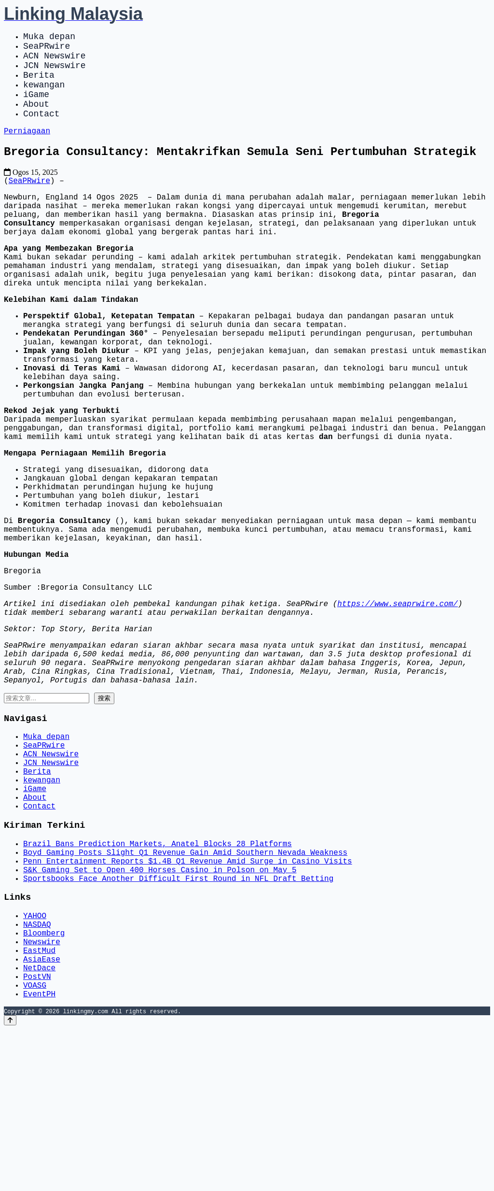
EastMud (39, 1102)
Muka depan (49, 37)
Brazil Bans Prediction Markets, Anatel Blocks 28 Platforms (157, 976)
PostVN (37, 1134)
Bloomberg (44, 1081)
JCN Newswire (54, 72)
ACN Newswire (54, 61)
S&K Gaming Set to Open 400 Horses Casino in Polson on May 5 (159, 1008)
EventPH (39, 1155)
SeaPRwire (46, 49)
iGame (36, 107)
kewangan (44, 95)
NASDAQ (37, 1070)
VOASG (34, 1144)
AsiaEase (41, 1112)
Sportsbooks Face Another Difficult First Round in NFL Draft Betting (178, 1019)
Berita (39, 84)
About (36, 119)
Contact (41, 130)
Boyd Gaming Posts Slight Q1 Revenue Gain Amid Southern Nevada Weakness (185, 987)
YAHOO (34, 1059)
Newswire (41, 1091)
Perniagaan (27, 149)
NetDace (39, 1123)
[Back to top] (10, 1182)
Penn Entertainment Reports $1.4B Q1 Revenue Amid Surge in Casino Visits (187, 997)
